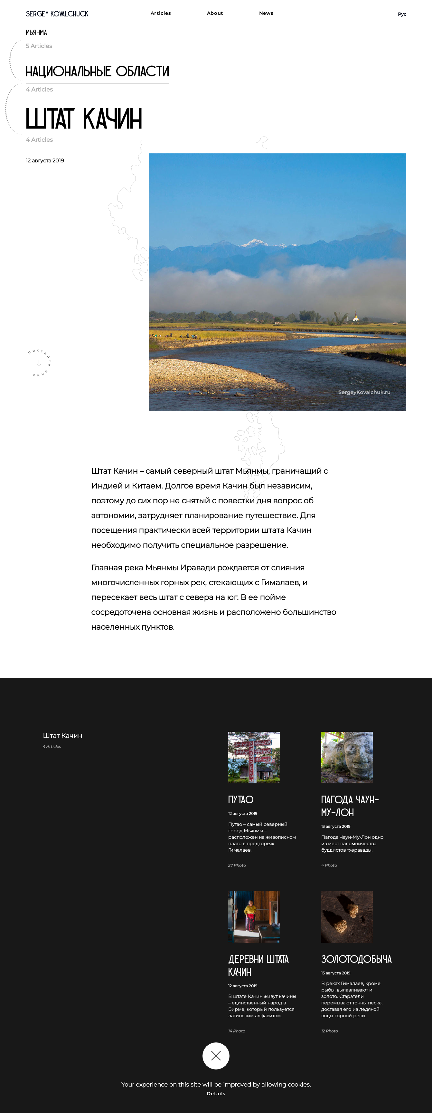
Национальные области (97, 72)
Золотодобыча (355, 959)
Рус (402, 14)
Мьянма (36, 33)
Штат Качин (84, 119)
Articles (161, 13)
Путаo (241, 800)
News (266, 13)
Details (216, 1094)
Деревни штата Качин (258, 966)
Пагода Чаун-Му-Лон (350, 806)
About (215, 13)
